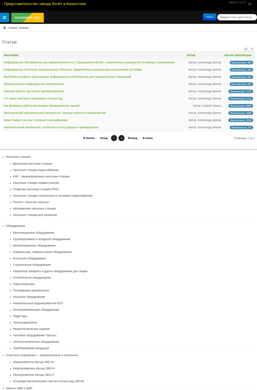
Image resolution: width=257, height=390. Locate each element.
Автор (191, 55)
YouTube (249, 3)
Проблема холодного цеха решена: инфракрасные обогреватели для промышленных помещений (67, 76)
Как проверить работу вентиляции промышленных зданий (42, 105)
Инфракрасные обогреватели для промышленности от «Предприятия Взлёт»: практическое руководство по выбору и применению (89, 62)
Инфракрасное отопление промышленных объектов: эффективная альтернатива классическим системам (73, 69)
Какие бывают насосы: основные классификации (36, 120)
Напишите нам (27, 17)
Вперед (132, 138)
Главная (12, 27)
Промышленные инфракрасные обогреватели (34, 84)
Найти (209, 16)
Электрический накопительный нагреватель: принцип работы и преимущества (55, 112)
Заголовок (11, 55)
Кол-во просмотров (238, 55)
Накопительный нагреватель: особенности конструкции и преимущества (51, 127)
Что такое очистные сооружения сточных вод (33, 98)
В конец (148, 138)
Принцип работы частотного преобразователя (34, 91)
